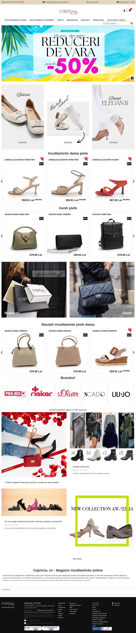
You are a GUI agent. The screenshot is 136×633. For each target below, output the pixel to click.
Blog (70, 607)
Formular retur (96, 611)
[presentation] (2, 181)
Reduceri (98, 20)
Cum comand (73, 609)
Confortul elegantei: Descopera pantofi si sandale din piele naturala (32, 482)
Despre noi (72, 603)
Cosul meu (95, 605)
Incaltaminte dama (16, 20)
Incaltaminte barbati (42, 20)
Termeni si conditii (97, 619)
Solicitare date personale (99, 615)
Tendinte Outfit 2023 (81, 467)
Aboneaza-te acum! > (46, 610)
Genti (60, 20)
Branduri (72, 20)
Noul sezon (77, 559)
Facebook (116, 603)
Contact (94, 609)
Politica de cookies (97, 624)
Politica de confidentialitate (100, 622)
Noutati (85, 20)
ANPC (94, 626)
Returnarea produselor (98, 617)
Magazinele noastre (75, 605)
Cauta (94, 607)
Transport (72, 613)
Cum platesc (73, 611)
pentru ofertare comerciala (33, 620)
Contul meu (95, 603)
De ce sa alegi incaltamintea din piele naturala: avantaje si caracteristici (33, 522)
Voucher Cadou (116, 20)
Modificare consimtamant (99, 613)
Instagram (116, 605)
